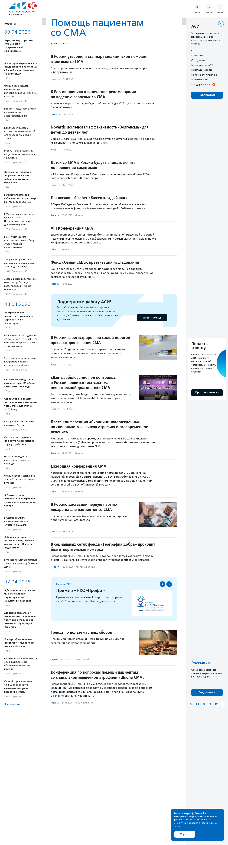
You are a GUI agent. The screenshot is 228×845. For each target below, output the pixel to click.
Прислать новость (201, 69)
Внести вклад (152, 317)
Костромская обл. (85, 567)
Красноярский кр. (84, 702)
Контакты (197, 55)
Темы (54, 43)
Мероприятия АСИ (202, 65)
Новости (55, 79)
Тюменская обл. (82, 659)
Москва (79, 215)
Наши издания (199, 79)
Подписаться (207, 95)
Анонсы (55, 215)
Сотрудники (198, 60)
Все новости (12, 704)
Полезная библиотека (204, 74)
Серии (54, 659)
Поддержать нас (201, 84)
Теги (66, 43)
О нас (194, 50)
